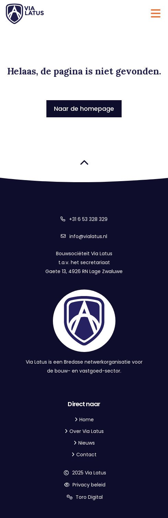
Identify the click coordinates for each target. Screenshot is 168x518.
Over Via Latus (86, 431)
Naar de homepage (84, 108)
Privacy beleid (84, 484)
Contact (86, 454)
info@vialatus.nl (88, 236)
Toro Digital (84, 497)
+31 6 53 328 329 (88, 219)
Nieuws (86, 442)
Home (86, 419)
